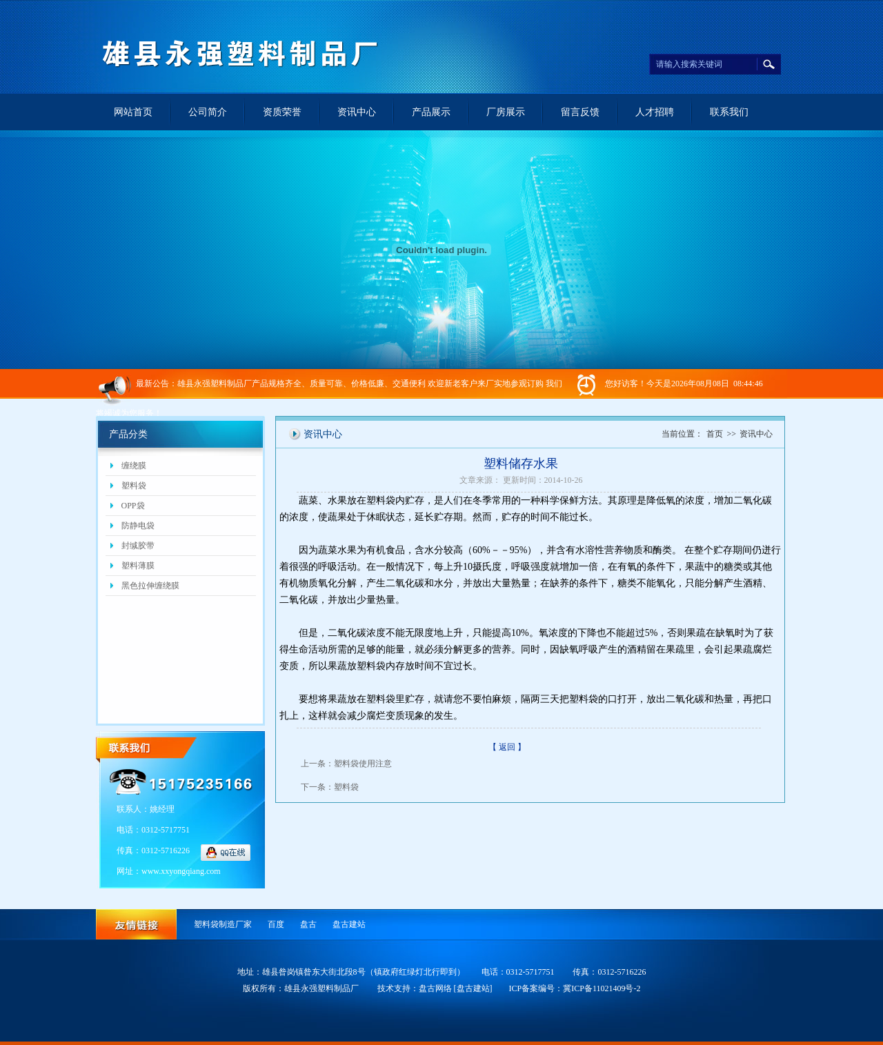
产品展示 (431, 112)
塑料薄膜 (138, 565)
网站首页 (133, 112)
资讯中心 (356, 112)
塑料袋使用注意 (363, 763)
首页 (714, 434)
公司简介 (207, 112)
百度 (276, 924)
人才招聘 (654, 112)
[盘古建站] (473, 988)
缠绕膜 (133, 465)
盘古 (308, 924)
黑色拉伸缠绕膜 (150, 585)
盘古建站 (349, 924)
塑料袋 (133, 485)
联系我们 (729, 112)
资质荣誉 (282, 112)
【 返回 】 (507, 747)
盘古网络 (435, 988)
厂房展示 (505, 112)
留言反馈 (580, 112)
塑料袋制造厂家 (223, 924)
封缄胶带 (138, 545)
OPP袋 (133, 505)
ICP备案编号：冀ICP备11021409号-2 (575, 988)
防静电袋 (138, 525)
